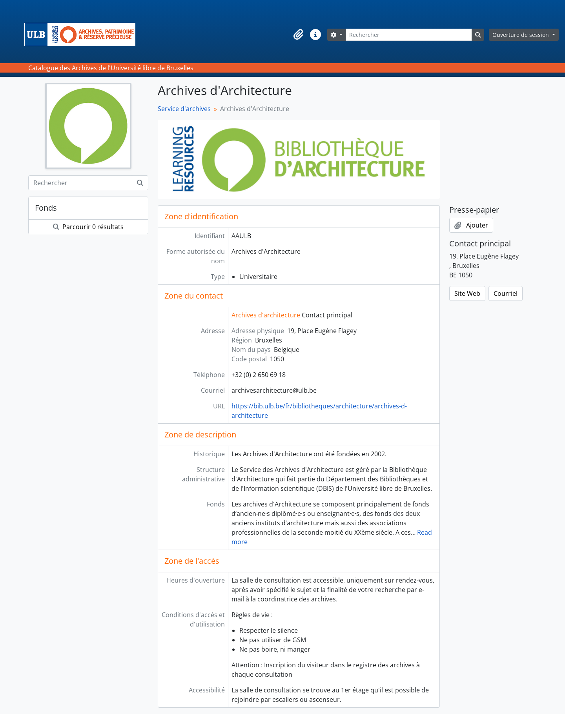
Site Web (467, 293)
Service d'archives (184, 108)
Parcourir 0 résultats (88, 226)
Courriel (506, 293)
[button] (298, 34)
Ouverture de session (521, 34)
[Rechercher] (409, 35)
